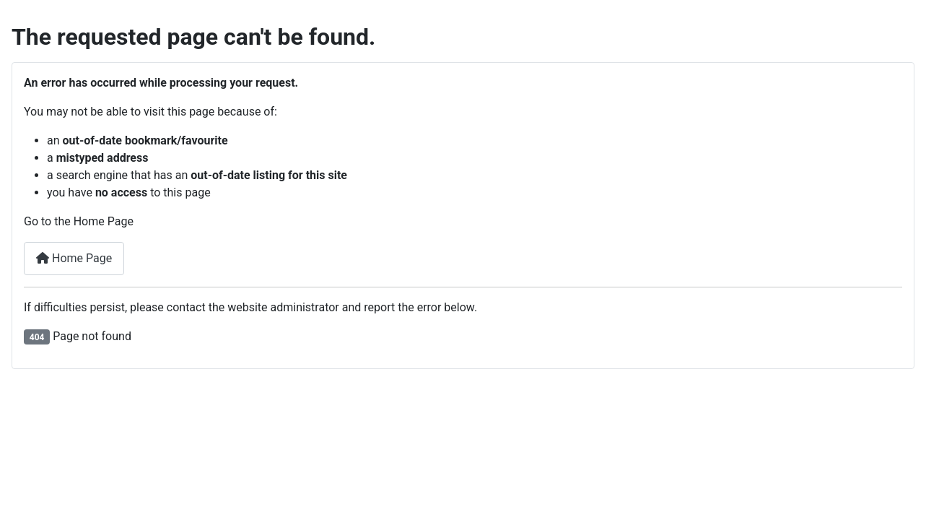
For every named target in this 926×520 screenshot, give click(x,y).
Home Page (74, 258)
